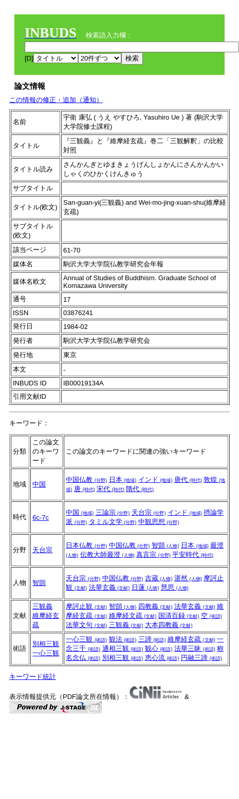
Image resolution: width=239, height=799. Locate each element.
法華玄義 (109, 587)
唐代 (188, 479)
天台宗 (149, 512)
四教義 (155, 606)
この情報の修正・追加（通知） (56, 100)
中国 (39, 484)
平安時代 (192, 554)
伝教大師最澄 (107, 554)
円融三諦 (201, 657)
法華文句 (86, 625)
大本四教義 (169, 625)
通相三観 (122, 648)
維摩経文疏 (133, 615)
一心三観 (45, 653)
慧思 (175, 587)
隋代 (140, 489)
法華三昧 (194, 648)
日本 (123, 479)
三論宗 (113, 512)
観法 (123, 639)
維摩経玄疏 (191, 639)
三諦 (152, 639)
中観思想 (158, 521)
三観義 (42, 606)
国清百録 (178, 615)
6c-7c (40, 517)
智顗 (165, 545)
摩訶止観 (86, 606)
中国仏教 (86, 479)
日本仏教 (86, 545)
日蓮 (145, 587)
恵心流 (162, 657)
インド (155, 479)
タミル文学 (113, 521)
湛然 (188, 578)
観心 (159, 648)
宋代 (110, 489)
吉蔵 (159, 578)
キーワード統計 (32, 676)
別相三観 (45, 644)
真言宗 (153, 554)
